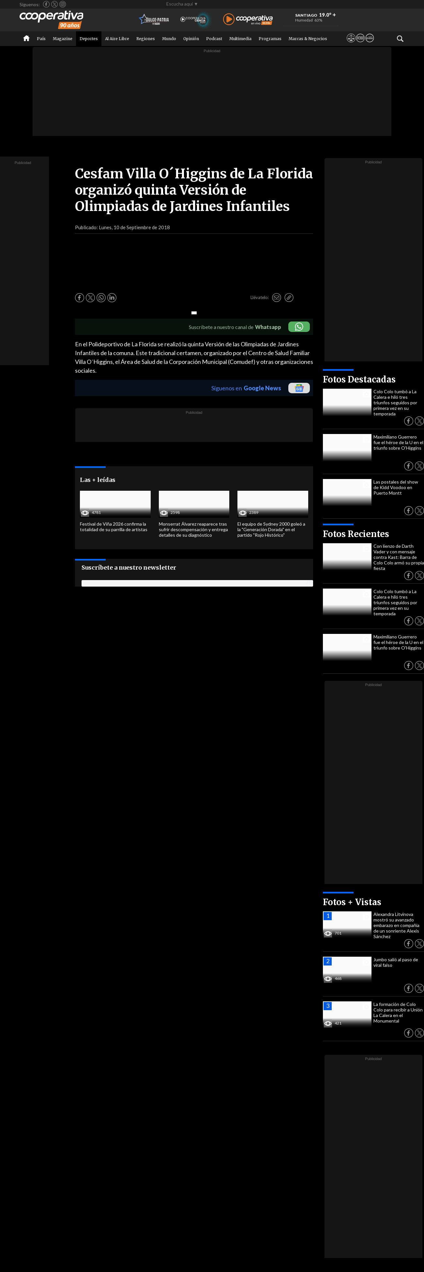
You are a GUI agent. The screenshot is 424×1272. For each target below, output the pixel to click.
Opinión (191, 38)
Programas (270, 38)
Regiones (145, 38)
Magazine (62, 38)
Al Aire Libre (117, 38)
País (41, 38)
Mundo (169, 38)
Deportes (89, 38)
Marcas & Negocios (308, 38)
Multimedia (240, 38)
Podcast (214, 38)
